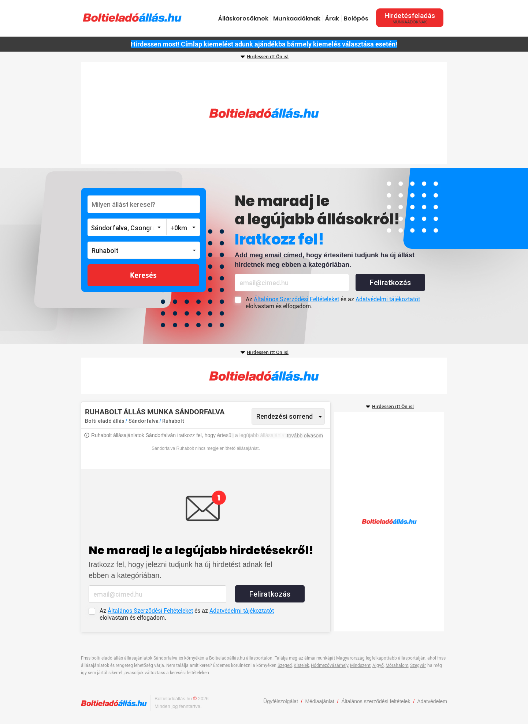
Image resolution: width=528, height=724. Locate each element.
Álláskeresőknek (243, 18)
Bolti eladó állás (104, 421)
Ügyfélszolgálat (280, 701)
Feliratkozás (390, 282)
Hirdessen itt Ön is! (268, 56)
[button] (144, 250)
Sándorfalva (144, 421)
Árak (332, 18)
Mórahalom (397, 665)
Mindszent (360, 665)
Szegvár (417, 665)
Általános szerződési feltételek (375, 701)
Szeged (285, 665)
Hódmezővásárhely (329, 665)
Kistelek (301, 665)
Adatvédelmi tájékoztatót (388, 299)
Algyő (378, 665)
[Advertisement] (264, 113)
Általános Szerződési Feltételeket (296, 299)
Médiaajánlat (319, 701)
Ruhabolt (173, 421)
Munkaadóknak (296, 18)
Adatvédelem (432, 701)
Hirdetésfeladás (409, 17)
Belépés (356, 18)
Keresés (143, 276)
